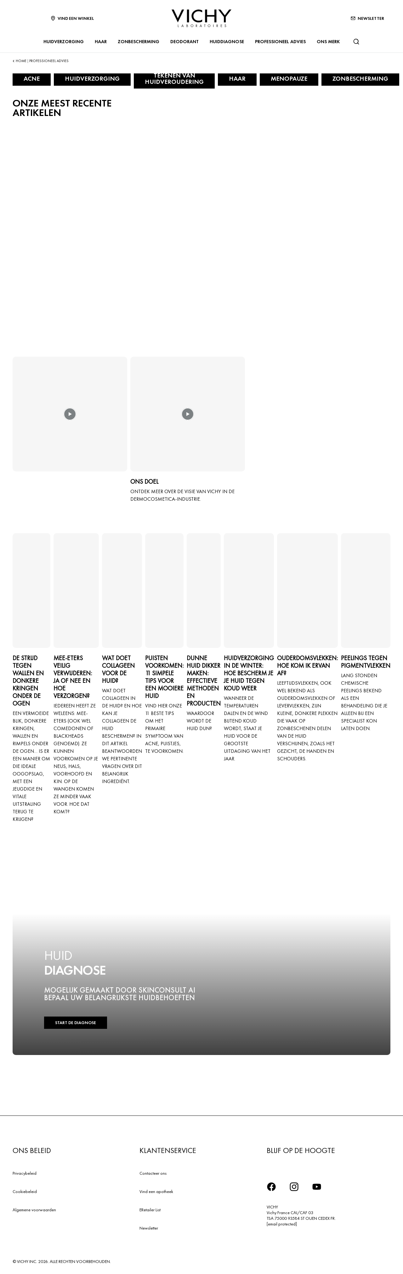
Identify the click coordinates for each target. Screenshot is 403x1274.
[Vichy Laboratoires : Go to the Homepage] (201, 18)
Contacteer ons (153, 1173)
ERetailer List (150, 1210)
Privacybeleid (25, 1173)
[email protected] (282, 1224)
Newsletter (148, 1228)
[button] (70, 418)
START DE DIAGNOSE (75, 1022)
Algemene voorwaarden (34, 1210)
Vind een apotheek (156, 1191)
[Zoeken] (356, 41)
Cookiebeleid (25, 1191)
